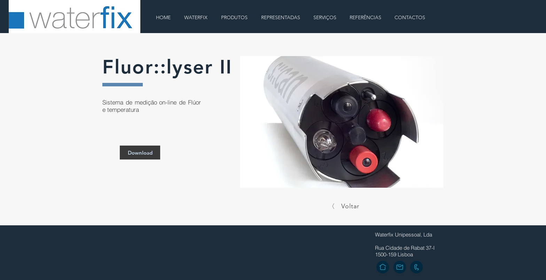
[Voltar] (344, 206)
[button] (341, 122)
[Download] (140, 153)
